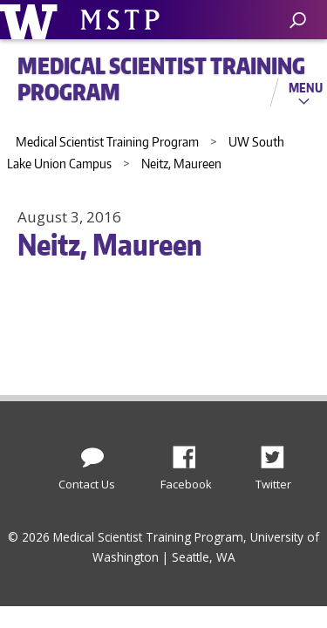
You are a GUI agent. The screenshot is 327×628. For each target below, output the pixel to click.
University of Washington (32, 19)
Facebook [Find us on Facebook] (191, 452)
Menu (306, 87)
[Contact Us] (92, 453)
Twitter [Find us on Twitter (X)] (279, 452)
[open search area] (297, 20)
